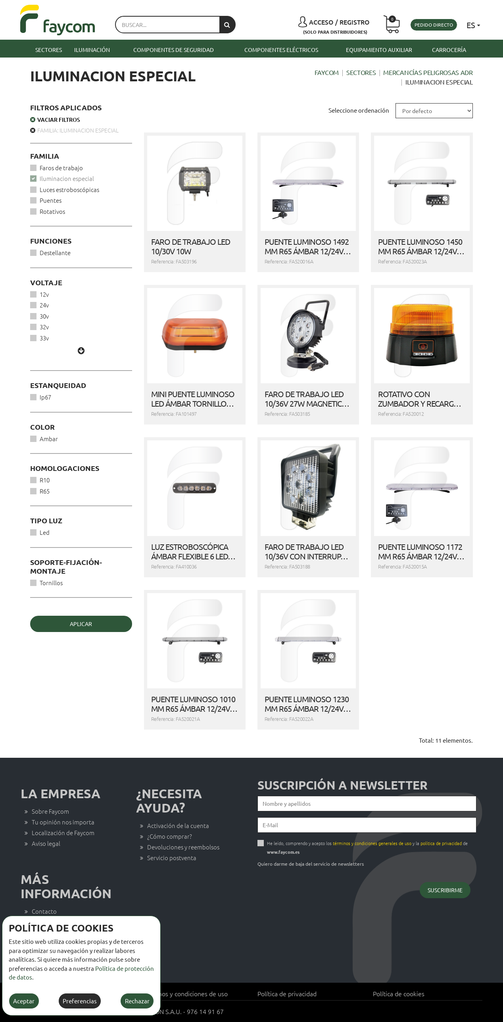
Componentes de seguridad (173, 49)
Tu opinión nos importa (63, 822)
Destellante (55, 252)
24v (44, 305)
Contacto (44, 911)
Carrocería (449, 49)
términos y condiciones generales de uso (372, 843)
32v (44, 327)
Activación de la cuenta (178, 825)
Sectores (48, 49)
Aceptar (24, 1001)
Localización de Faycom (63, 832)
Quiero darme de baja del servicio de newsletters (310, 864)
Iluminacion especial (67, 178)
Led (45, 532)
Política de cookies (398, 993)
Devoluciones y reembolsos (183, 847)
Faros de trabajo (61, 167)
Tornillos (51, 582)
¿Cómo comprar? (169, 836)
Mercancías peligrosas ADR (428, 72)
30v (44, 316)
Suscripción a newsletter (342, 785)
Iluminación (92, 49)
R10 (45, 480)
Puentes (50, 200)
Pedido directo (434, 24)
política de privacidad (441, 843)
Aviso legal (46, 843)
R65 (45, 491)
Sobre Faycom (50, 811)
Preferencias (80, 1001)
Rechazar (137, 1001)
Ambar (49, 438)
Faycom (327, 72)
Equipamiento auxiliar (379, 49)
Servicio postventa (171, 857)
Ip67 (45, 397)
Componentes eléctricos (281, 49)
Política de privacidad (287, 993)
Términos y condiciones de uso (185, 993)
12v (44, 294)
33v (44, 338)
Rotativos (52, 211)
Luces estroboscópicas (69, 189)
